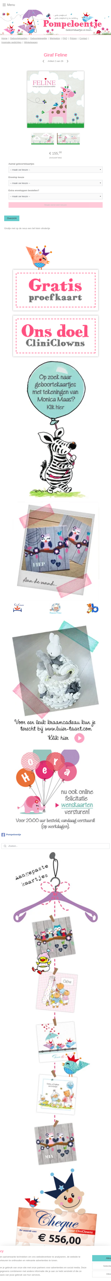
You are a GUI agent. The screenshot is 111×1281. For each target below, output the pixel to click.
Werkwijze (55, 38)
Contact (83, 38)
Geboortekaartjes (19, 38)
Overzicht (12, 218)
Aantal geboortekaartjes (21, 163)
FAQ (65, 38)
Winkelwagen (30, 42)
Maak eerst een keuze (55, 205)
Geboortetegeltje (38, 38)
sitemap (52, 1275)
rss (58, 1275)
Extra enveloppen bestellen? (24, 190)
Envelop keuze (16, 177)
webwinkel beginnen (69, 1275)
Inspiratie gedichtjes (11, 42)
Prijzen (73, 38)
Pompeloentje (11, 835)
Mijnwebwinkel (97, 1275)
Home (4, 38)
